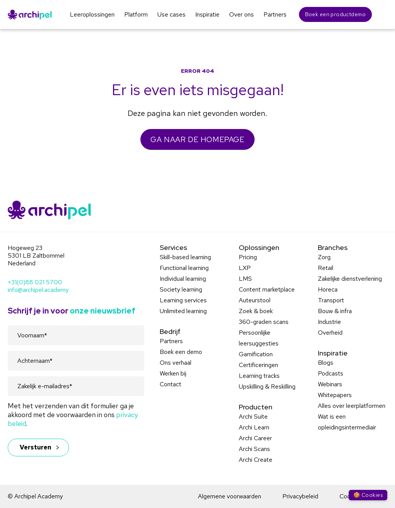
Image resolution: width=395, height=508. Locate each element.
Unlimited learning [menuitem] (183, 311)
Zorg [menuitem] (324, 257)
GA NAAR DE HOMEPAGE (197, 139)
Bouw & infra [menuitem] (335, 311)
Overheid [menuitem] (330, 333)
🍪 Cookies (368, 494)
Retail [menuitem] (325, 268)
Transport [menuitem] (331, 300)
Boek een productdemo (335, 14)
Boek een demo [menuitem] (181, 352)
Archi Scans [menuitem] (254, 449)
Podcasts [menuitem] (330, 373)
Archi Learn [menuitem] (254, 427)
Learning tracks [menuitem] (259, 376)
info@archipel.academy (38, 290)
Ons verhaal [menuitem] (175, 363)
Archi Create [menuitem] (255, 460)
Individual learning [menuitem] (183, 279)
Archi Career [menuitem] (255, 438)
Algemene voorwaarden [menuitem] (229, 496)
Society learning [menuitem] (181, 289)
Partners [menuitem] (171, 341)
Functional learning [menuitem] (184, 268)
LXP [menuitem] (245, 268)
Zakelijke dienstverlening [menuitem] (350, 279)
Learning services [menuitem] (183, 300)
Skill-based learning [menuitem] (185, 257)
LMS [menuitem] (245, 279)
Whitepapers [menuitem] (335, 395)
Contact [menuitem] (170, 384)
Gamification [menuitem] (256, 354)
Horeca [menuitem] (328, 289)
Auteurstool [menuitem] (254, 300)
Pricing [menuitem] (248, 257)
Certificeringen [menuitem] (258, 365)
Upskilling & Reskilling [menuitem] (267, 386)
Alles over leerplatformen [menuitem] (351, 406)
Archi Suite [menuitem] (253, 416)
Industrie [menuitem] (329, 322)
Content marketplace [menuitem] (267, 289)
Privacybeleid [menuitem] (300, 496)
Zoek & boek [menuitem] (256, 311)
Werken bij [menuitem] (173, 373)
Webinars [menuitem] (330, 384)
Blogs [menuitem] (325, 363)
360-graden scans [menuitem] (264, 322)
